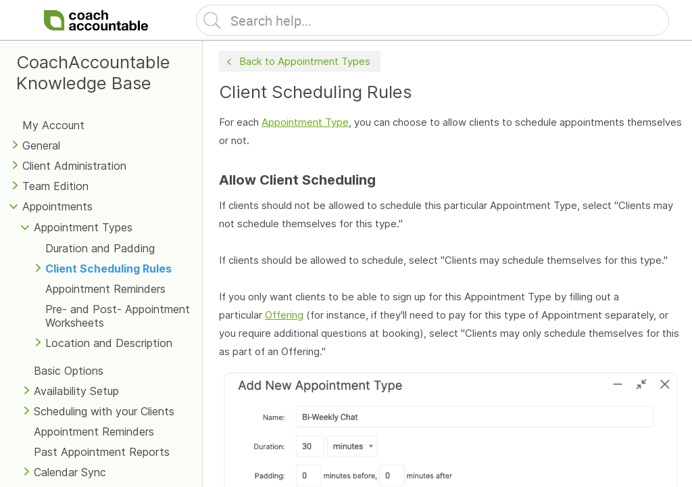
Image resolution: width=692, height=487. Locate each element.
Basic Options (68, 370)
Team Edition (55, 186)
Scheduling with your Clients (104, 411)
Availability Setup (76, 391)
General (41, 145)
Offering (284, 314)
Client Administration (74, 165)
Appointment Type (305, 122)
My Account (53, 125)
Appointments (57, 206)
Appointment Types (83, 227)
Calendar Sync (70, 472)
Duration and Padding (100, 248)
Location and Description (108, 343)
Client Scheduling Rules (108, 268)
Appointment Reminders (105, 289)
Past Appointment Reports (102, 452)
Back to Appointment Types (297, 62)
